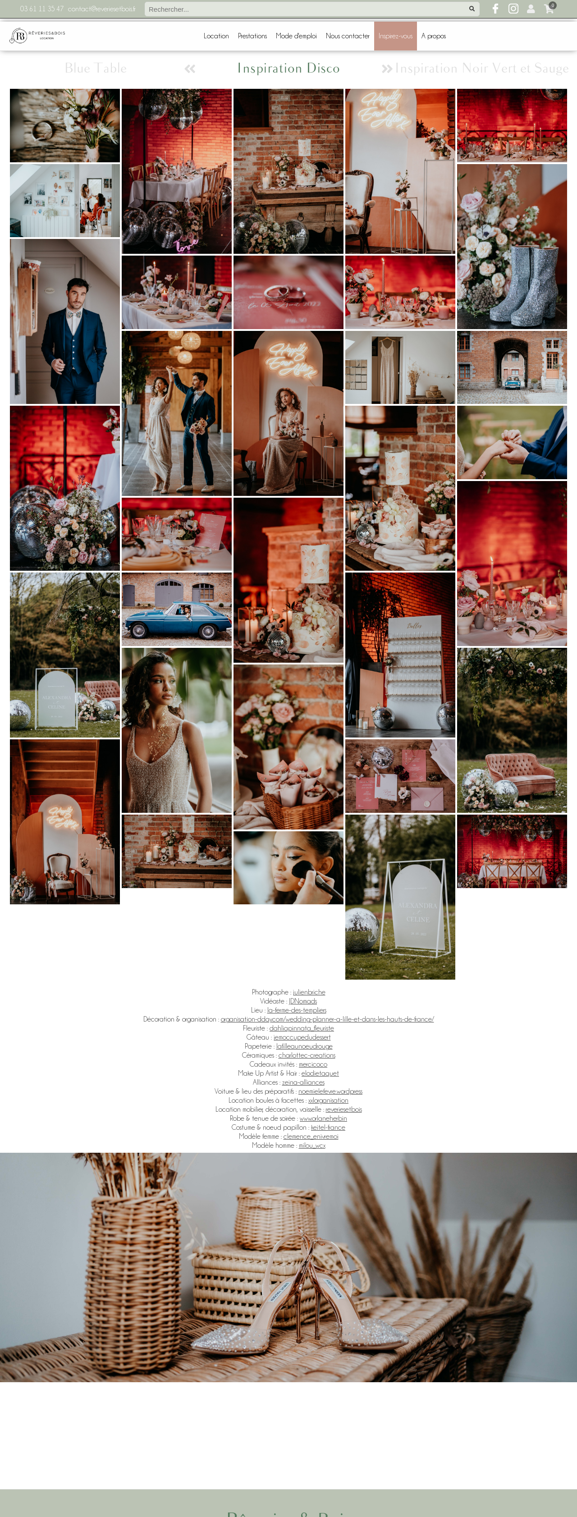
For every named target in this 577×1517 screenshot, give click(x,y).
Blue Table (95, 68)
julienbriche (309, 992)
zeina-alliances (303, 1082)
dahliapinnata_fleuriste (302, 1028)
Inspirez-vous (395, 36)
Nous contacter (348, 36)
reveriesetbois (344, 1109)
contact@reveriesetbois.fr (102, 9)
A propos (433, 36)
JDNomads (303, 1001)
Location (216, 36)
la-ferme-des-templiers (296, 1010)
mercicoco (313, 1064)
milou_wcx (312, 1145)
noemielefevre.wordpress (330, 1091)
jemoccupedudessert (302, 1037)
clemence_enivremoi (311, 1136)
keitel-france (328, 1127)
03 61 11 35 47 (42, 9)
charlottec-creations (307, 1055)
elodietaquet (320, 1073)
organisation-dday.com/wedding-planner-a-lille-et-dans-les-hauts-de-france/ (327, 1019)
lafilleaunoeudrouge (304, 1046)
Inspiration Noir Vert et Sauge (481, 68)
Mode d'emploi (296, 36)
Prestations (252, 36)
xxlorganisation (328, 1100)
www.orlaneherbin (323, 1118)
